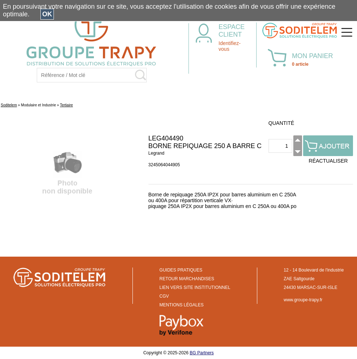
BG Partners (202, 352)
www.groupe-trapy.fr (303, 299)
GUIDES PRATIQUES (180, 270)
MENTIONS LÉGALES (181, 304)
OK (47, 14)
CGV (164, 296)
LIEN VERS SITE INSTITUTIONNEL (194, 287)
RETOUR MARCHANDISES (186, 278)
